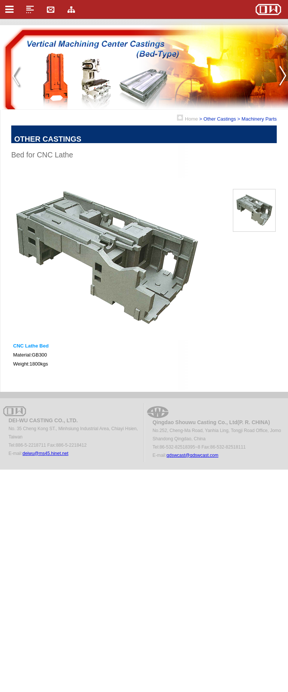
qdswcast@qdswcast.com (192, 455)
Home (191, 119)
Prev (17, 76)
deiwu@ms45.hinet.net (45, 453)
